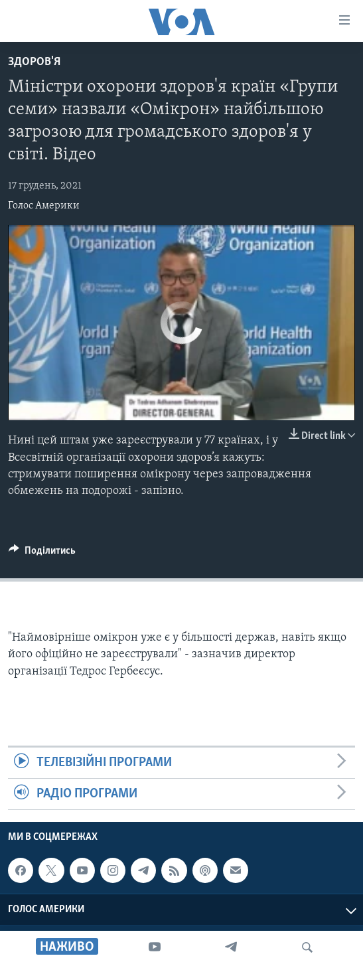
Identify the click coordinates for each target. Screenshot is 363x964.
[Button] (42, 553)
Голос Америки (44, 206)
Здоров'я (34, 62)
